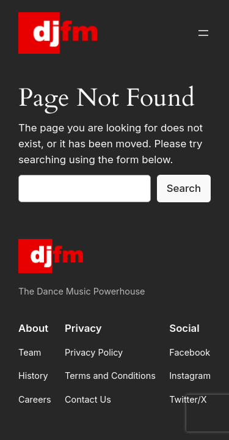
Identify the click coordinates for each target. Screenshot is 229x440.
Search (184, 188)
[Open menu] (203, 33)
